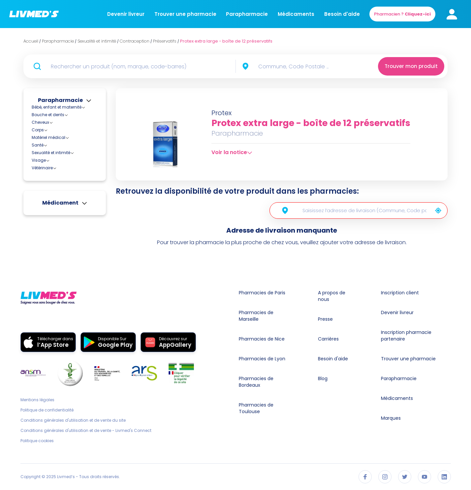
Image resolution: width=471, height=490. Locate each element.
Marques (391, 418)
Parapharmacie (247, 14)
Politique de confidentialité (47, 410)
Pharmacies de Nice (262, 339)
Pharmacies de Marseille (256, 315)
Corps (38, 130)
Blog (323, 378)
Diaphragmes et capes (65, 164)
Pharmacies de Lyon (262, 358)
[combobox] (302, 66)
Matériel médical (48, 137)
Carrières (328, 339)
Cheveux (40, 122)
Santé (38, 145)
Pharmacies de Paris (262, 292)
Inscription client (400, 292)
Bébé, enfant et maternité (56, 107)
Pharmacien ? (402, 14)
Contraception (51, 158)
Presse (325, 319)
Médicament (60, 241)
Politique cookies (37, 440)
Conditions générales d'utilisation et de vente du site (73, 420)
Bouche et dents (48, 114)
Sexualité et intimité (51, 152)
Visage (39, 199)
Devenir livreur (125, 14)
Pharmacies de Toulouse (256, 408)
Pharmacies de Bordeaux (256, 381)
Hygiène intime (52, 191)
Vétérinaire (42, 207)
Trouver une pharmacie (185, 14)
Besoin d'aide (342, 14)
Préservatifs (53, 170)
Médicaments (296, 14)
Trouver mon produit (411, 66)
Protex (221, 112)
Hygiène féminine (54, 184)
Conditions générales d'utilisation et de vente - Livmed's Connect (85, 430)
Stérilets (50, 176)
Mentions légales (37, 400)
